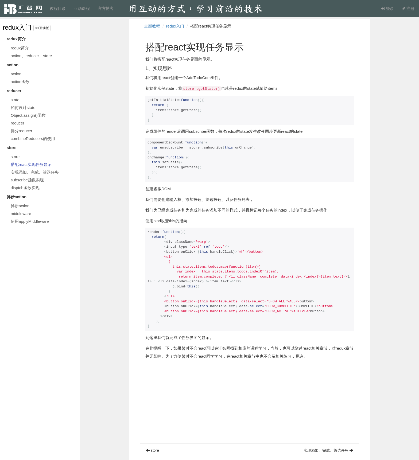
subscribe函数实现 (27, 180)
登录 (387, 8)
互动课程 (82, 8)
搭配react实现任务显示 (31, 164)
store (15, 156)
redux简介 (20, 48)
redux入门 (17, 27)
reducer (17, 123)
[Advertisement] (249, 405)
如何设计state (23, 107)
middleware (21, 213)
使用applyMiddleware (30, 221)
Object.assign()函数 (28, 115)
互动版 (42, 28)
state (15, 100)
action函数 (20, 81)
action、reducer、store (31, 55)
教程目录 (58, 8)
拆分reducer (21, 130)
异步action (20, 206)
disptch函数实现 (25, 187)
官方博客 (106, 8)
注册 (408, 8)
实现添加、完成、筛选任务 (35, 172)
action (16, 74)
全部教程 (152, 26)
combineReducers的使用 (33, 138)
